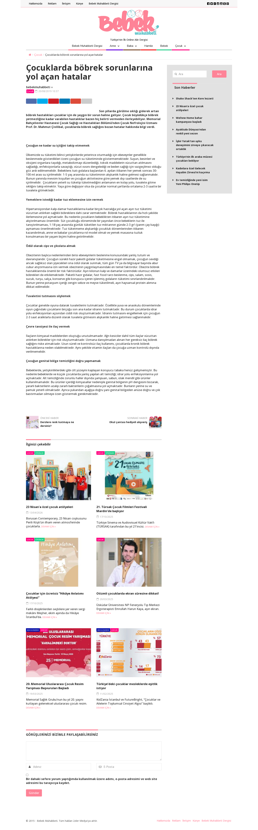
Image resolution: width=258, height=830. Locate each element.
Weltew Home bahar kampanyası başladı (189, 119)
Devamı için (48, 526)
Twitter (52, 101)
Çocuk (178, 46)
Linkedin (89, 101)
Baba (130, 46)
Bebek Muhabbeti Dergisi (103, 3)
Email (125, 101)
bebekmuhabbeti (38, 87)
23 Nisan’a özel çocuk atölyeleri (55, 507)
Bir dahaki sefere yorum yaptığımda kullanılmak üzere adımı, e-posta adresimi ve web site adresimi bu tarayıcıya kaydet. (91, 785)
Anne (113, 46)
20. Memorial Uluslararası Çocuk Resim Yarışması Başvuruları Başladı (56, 688)
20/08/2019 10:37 (48, 91)
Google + (107, 101)
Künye (79, 3)
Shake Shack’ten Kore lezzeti (194, 98)
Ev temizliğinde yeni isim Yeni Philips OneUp (192, 182)
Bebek (164, 46)
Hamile (148, 46)
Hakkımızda (35, 3)
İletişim (66, 3)
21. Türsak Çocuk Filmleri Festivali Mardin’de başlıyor (127, 509)
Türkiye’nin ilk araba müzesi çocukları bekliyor (194, 158)
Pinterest (71, 101)
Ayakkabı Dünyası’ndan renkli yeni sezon (191, 131)
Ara (219, 74)
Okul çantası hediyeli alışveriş (132, 424)
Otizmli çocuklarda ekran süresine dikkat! (128, 595)
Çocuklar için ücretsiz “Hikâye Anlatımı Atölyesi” (53, 595)
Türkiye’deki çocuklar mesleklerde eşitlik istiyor (128, 686)
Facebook (34, 101)
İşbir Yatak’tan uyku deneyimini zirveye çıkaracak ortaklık (195, 145)
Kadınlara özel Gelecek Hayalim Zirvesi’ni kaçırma (193, 170)
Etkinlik (39, 453)
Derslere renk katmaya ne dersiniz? (59, 424)
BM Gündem (33, 630)
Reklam (52, 3)
